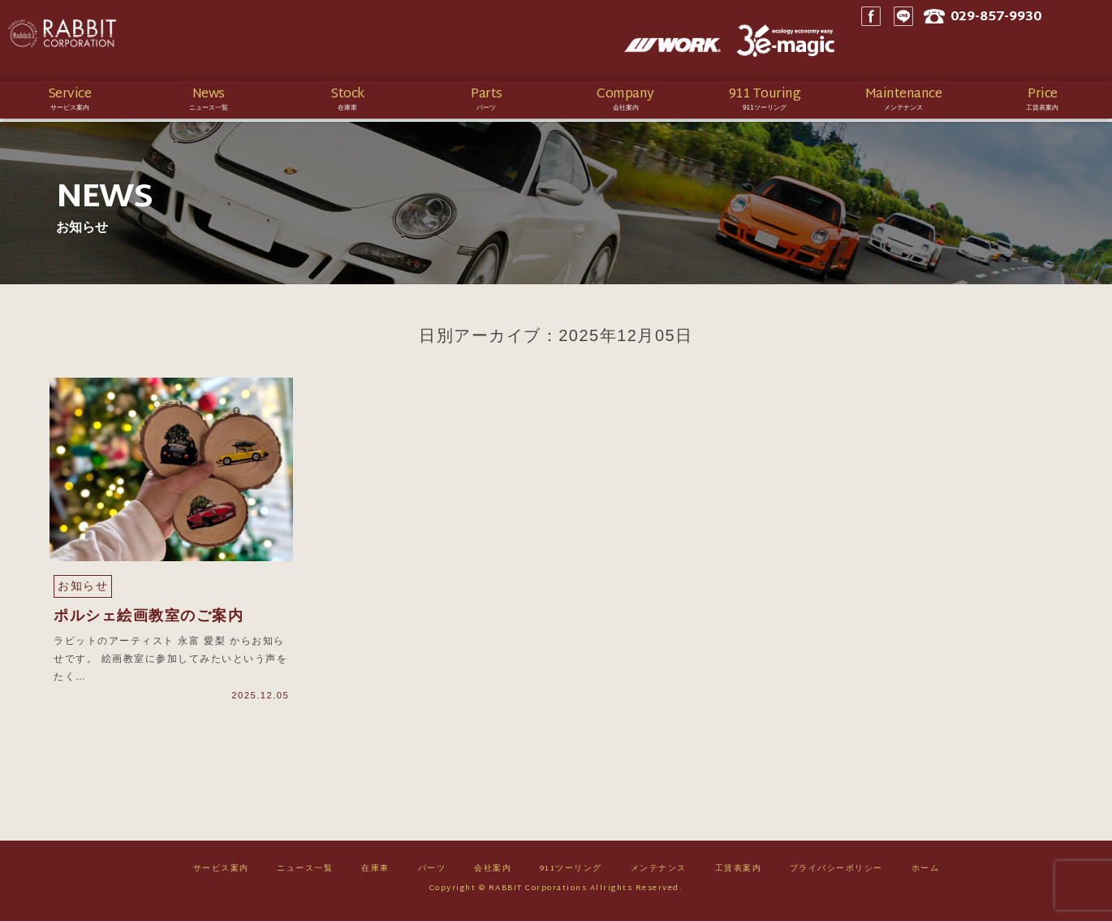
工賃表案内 (738, 873)
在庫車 (375, 873)
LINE (945, 40)
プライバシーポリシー (836, 873)
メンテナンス (659, 873)
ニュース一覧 (305, 873)
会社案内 (492, 873)
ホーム (926, 873)
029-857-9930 (1045, 41)
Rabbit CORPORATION (126, 40)
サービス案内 (221, 873)
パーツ (432, 873)
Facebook (913, 40)
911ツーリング (571, 873)
